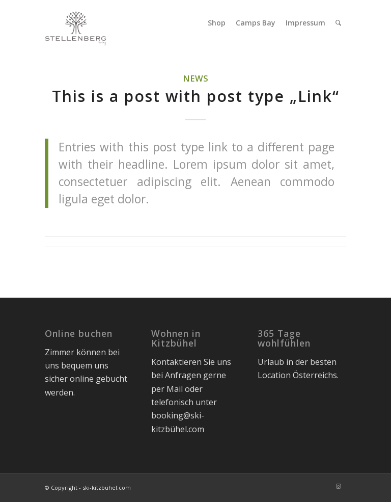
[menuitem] (217, 23)
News (195, 78)
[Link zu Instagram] (338, 486)
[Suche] (338, 23)
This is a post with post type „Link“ (196, 96)
